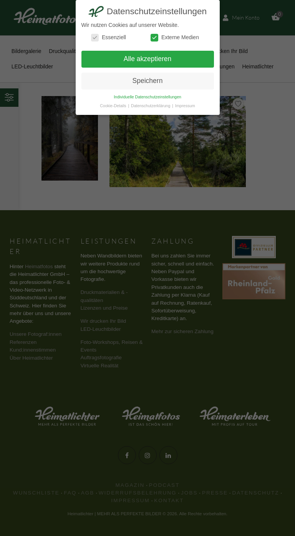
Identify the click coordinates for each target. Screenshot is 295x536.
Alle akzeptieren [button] (148, 59)
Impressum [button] (185, 105)
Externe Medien (175, 37)
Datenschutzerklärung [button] (151, 105)
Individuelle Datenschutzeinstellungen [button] (147, 97)
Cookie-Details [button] (113, 105)
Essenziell (108, 37)
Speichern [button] (148, 81)
